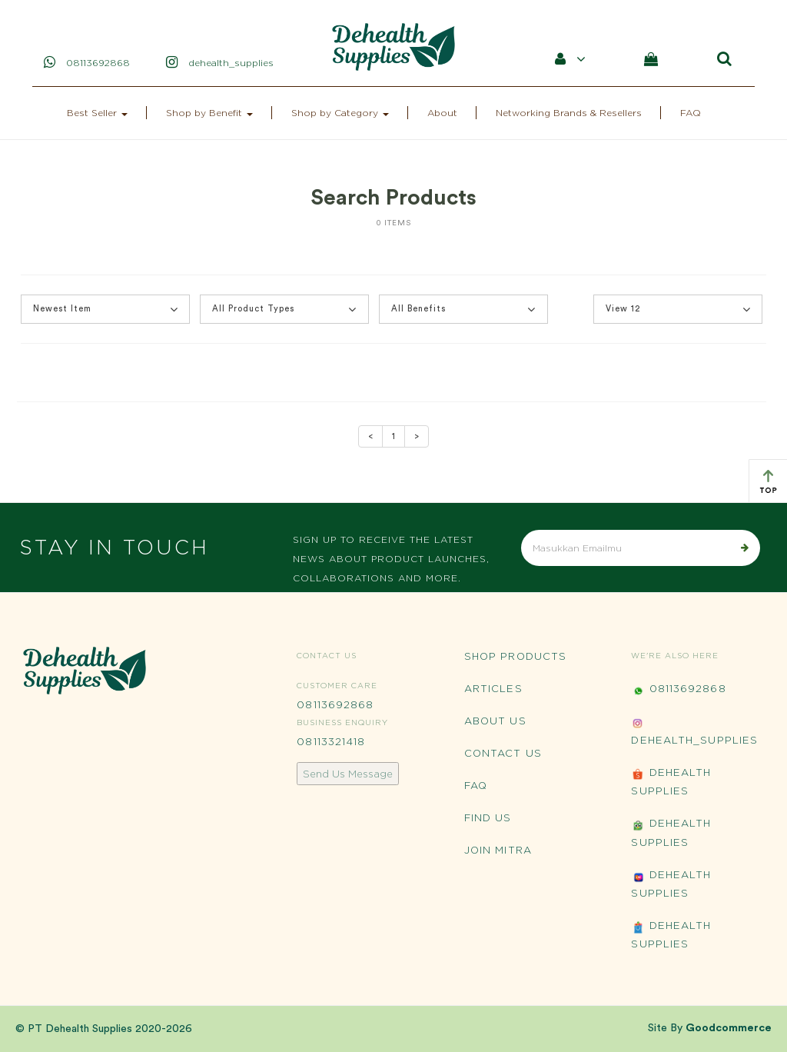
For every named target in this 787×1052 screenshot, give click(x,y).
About (442, 113)
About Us (495, 720)
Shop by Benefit (209, 113)
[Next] (416, 436)
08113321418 (331, 741)
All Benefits (463, 309)
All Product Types (284, 309)
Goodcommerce (729, 1028)
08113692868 (335, 704)
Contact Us (503, 752)
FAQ (690, 113)
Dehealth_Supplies (694, 731)
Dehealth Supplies (671, 781)
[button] (105, 309)
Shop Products (515, 656)
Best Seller (97, 113)
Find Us (488, 817)
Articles (493, 688)
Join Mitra (498, 849)
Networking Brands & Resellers (569, 113)
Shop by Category (340, 113)
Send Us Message (348, 773)
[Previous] (370, 436)
